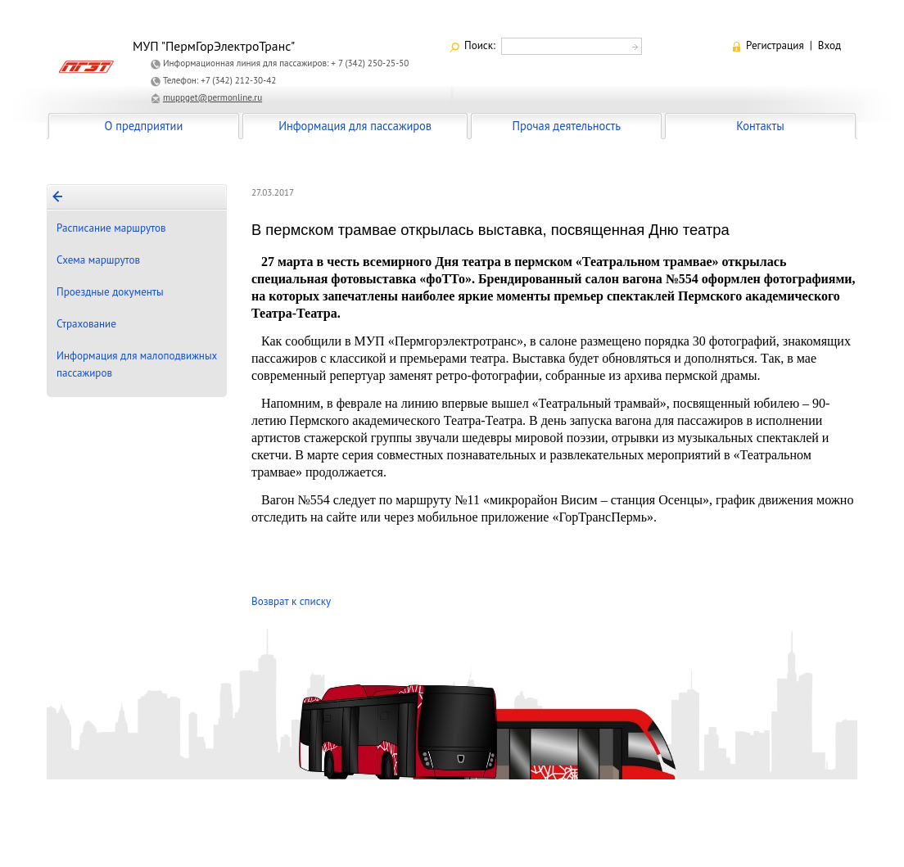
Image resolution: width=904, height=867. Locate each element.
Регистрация (775, 45)
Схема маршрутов (98, 260)
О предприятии (144, 125)
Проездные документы (110, 292)
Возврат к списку (291, 601)
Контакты (760, 125)
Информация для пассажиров (355, 125)
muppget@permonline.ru (212, 97)
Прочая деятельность (566, 125)
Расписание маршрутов (111, 228)
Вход (829, 45)
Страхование (86, 324)
